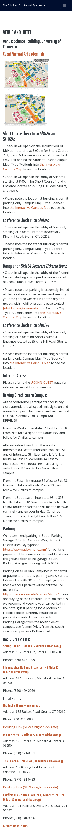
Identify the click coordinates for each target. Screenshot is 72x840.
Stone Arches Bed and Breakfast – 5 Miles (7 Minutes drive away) (31, 669)
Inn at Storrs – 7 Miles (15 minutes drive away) (32, 735)
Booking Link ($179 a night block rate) (30, 727)
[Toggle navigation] (64, 5)
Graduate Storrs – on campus (21, 705)
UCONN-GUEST (42, 382)
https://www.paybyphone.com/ (25, 549)
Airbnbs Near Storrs (15, 826)
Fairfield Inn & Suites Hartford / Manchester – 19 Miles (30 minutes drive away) (33, 797)
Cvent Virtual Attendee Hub (23, 54)
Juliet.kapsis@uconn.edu (20, 308)
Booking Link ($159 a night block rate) (30, 787)
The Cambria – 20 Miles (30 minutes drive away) (33, 761)
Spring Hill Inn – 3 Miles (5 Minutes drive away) (32, 646)
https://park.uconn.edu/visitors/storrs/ (31, 594)
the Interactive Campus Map (30, 208)
